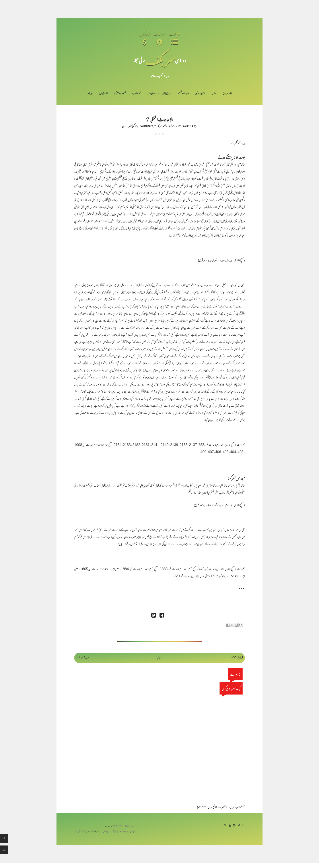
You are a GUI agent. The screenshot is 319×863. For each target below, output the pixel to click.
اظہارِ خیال (103, 93)
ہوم (159, 658)
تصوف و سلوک (120, 93)
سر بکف (160, 60)
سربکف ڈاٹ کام (92, 832)
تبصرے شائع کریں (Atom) (211, 807)
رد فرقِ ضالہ (151, 93)
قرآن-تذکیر (200, 93)
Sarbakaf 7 (146, 126)
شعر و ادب (136, 93)
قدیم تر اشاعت (236, 658)
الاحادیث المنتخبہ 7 (159, 119)
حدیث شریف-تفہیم (170, 126)
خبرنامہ (90, 93)
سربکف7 (157, 126)
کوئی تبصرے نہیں (128, 126)
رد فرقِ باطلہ (166, 93)
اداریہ (214, 93)
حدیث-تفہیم (183, 93)
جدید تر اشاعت (82, 658)
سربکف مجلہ (108, 826)
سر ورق (227, 93)
